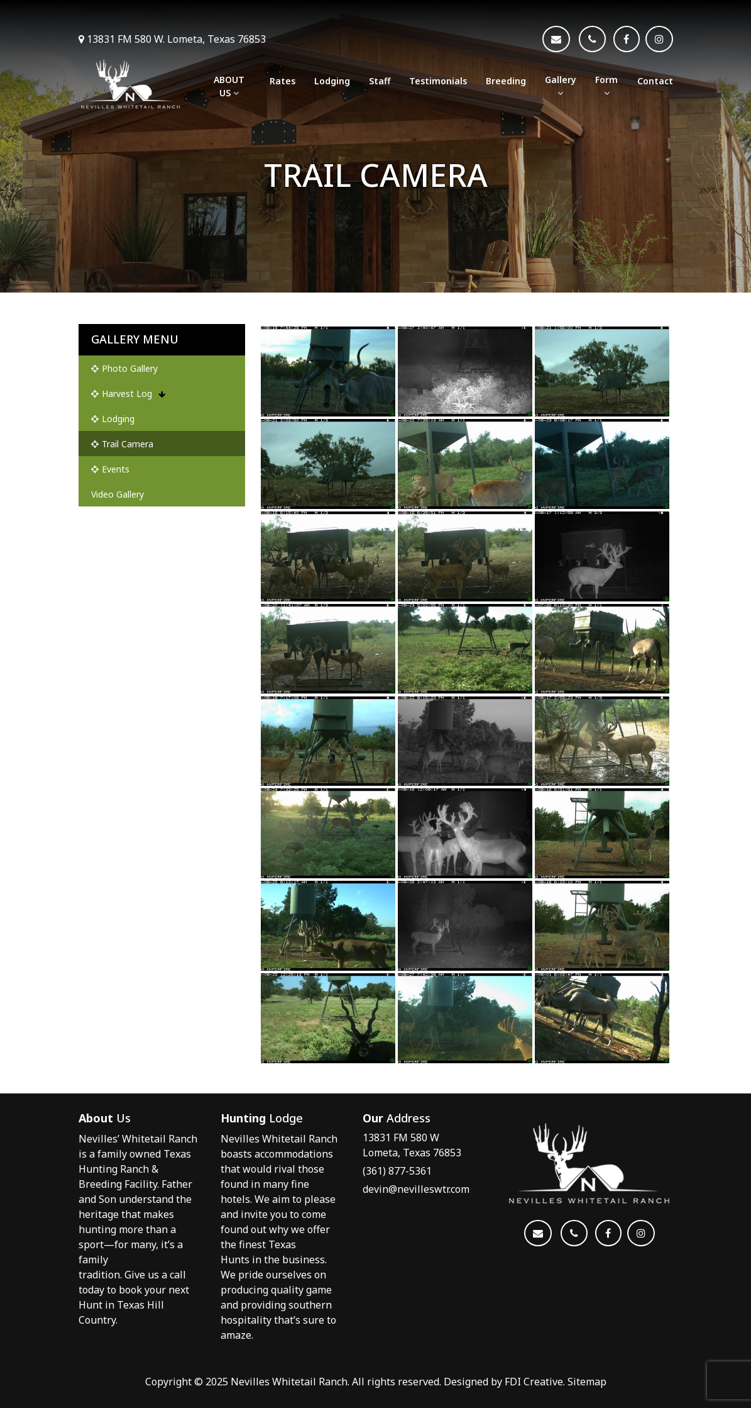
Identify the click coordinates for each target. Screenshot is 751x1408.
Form (606, 86)
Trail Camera (122, 444)
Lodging (332, 81)
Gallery (560, 86)
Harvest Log (128, 393)
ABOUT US (229, 86)
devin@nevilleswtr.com (416, 1189)
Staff (379, 81)
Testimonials (438, 81)
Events (110, 469)
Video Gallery (117, 494)
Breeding (506, 81)
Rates (282, 81)
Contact (655, 81)
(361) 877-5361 (397, 1171)
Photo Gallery (124, 368)
